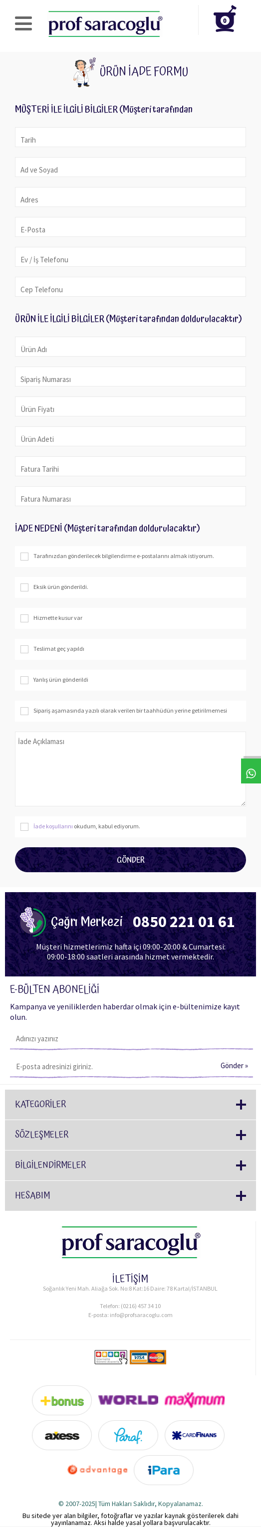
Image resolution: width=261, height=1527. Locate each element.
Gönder (131, 860)
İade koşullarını (53, 826)
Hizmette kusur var (51, 618)
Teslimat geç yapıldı (52, 649)
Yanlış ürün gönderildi (54, 680)
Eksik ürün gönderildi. (54, 587)
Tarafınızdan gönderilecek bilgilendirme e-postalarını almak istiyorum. (117, 556)
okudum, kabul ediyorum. (80, 826)
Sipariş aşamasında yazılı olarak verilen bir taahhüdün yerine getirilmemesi (123, 711)
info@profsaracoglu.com (141, 1315)
